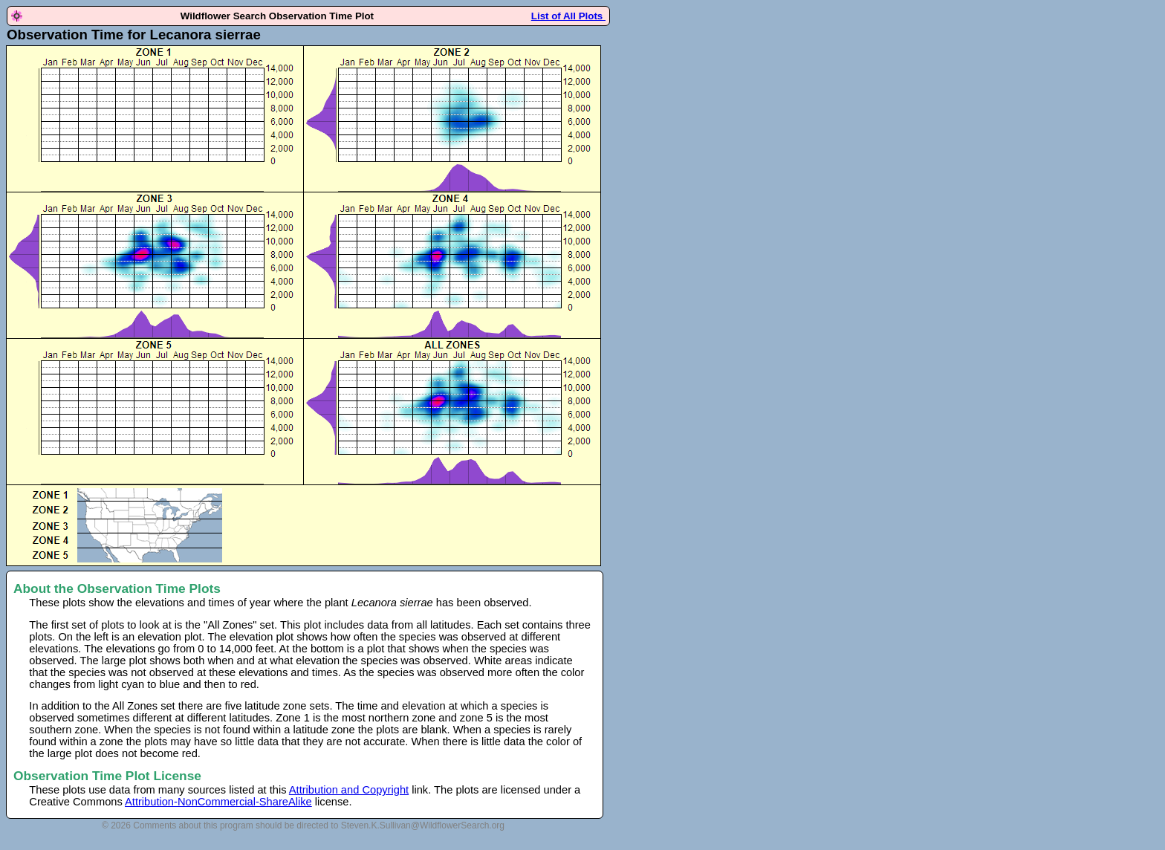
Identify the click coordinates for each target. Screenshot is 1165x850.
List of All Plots (568, 16)
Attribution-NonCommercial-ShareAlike (218, 802)
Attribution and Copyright (349, 790)
